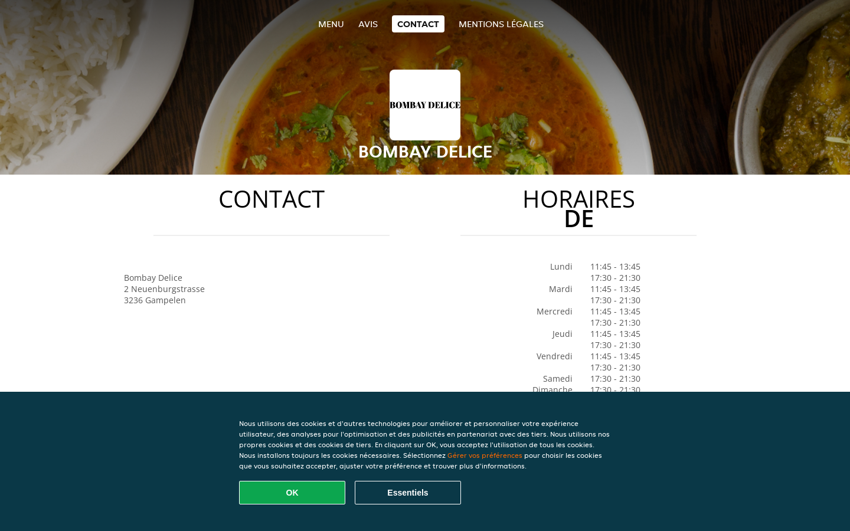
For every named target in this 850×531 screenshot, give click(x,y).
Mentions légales (501, 24)
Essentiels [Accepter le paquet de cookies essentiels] (407, 492)
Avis (368, 24)
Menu (331, 24)
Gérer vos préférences (484, 455)
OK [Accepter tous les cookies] (292, 492)
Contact (418, 24)
